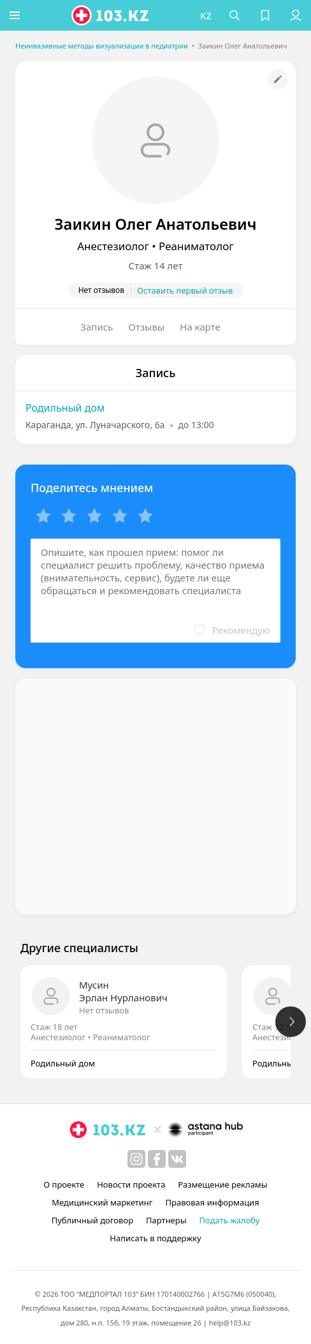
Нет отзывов (104, 1010)
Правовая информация (212, 1202)
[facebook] (157, 1159)
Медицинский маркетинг (102, 1202)
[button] (16, 15)
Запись (96, 326)
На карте (200, 326)
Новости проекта (131, 1184)
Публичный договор (92, 1220)
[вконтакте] (177, 1159)
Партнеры (166, 1220)
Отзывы (146, 326)
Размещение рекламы (222, 1184)
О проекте (63, 1184)
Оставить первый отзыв (185, 290)
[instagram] (136, 1159)
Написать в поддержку (155, 1238)
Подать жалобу (229, 1220)
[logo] (112, 15)
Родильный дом (65, 407)
